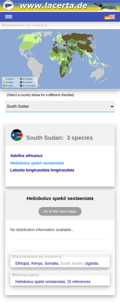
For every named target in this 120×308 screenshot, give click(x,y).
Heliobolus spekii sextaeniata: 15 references (53, 281)
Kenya (36, 263)
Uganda (91, 263)
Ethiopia (22, 263)
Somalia (51, 263)
